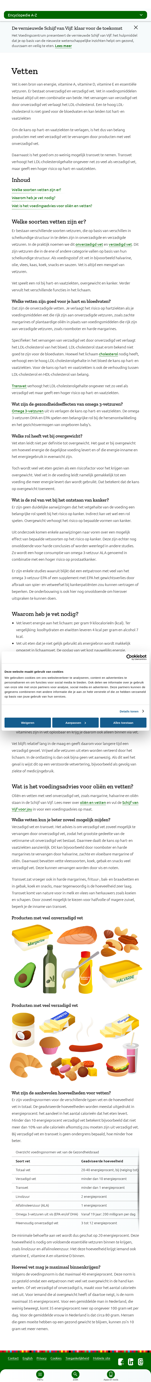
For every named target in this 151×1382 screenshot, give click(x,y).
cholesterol (108, 353)
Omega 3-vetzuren (28, 410)
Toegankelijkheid (77, 1358)
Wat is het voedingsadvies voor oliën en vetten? (52, 205)
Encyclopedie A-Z (76, 15)
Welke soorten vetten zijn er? (36, 189)
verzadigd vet (120, 244)
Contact (13, 1358)
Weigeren (27, 722)
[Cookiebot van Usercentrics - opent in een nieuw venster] (129, 657)
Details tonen (129, 711)
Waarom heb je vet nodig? (33, 197)
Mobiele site (101, 1358)
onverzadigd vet (89, 244)
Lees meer (63, 45)
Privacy (42, 1358)
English (28, 1358)
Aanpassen (75, 722)
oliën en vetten (93, 802)
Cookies (56, 1358)
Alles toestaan (123, 722)
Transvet (19, 385)
